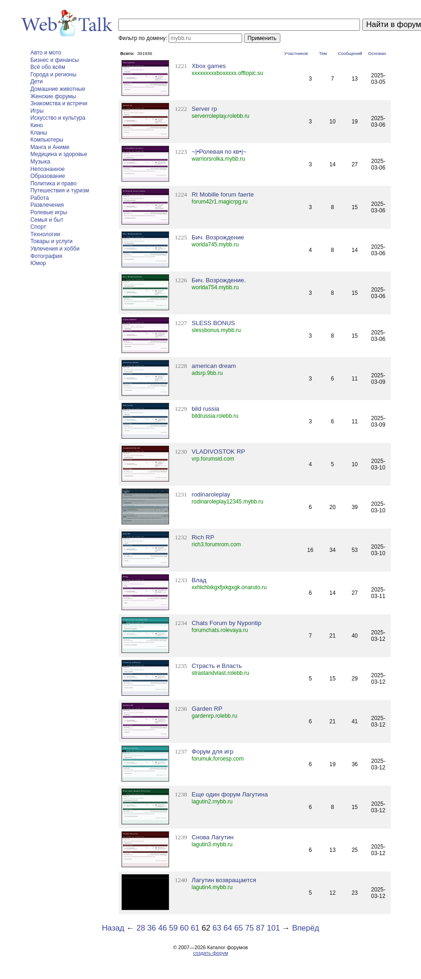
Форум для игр (212, 751)
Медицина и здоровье (58, 154)
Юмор (38, 263)
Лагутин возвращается (224, 880)
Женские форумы (53, 96)
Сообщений (350, 53)
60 (184, 928)
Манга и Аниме (49, 147)
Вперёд (305, 928)
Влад (199, 580)
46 (162, 928)
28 (140, 928)
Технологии (45, 234)
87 (260, 928)
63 (216, 928)
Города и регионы (53, 74)
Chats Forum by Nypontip (227, 622)
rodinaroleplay (211, 494)
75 (249, 928)
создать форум (210, 953)
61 (195, 928)
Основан (377, 53)
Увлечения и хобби (54, 248)
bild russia (205, 408)
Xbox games (209, 65)
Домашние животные (57, 89)
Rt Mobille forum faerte (223, 194)
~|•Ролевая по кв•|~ (219, 151)
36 (151, 928)
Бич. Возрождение (218, 237)
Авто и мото (45, 52)
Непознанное (47, 169)
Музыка (40, 161)
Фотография (46, 256)
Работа (39, 198)
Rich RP (203, 537)
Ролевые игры (48, 212)
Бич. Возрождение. (219, 280)
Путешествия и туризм (59, 190)
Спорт (38, 227)
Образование (47, 176)
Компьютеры (46, 139)
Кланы (38, 132)
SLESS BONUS (213, 323)
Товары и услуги (51, 241)
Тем (323, 53)
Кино (36, 125)
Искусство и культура (57, 118)
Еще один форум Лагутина (230, 794)
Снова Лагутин (213, 837)
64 (228, 928)
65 (238, 928)
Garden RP (207, 708)
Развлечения (47, 205)
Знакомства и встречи (58, 103)
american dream (214, 365)
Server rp (204, 108)
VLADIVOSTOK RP (218, 451)
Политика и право (53, 183)
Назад (113, 928)
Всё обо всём (47, 67)
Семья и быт (46, 220)
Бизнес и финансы (54, 60)
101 (273, 928)
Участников (296, 53)
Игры (36, 111)
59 (173, 928)
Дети (36, 81)
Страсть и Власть (217, 665)
